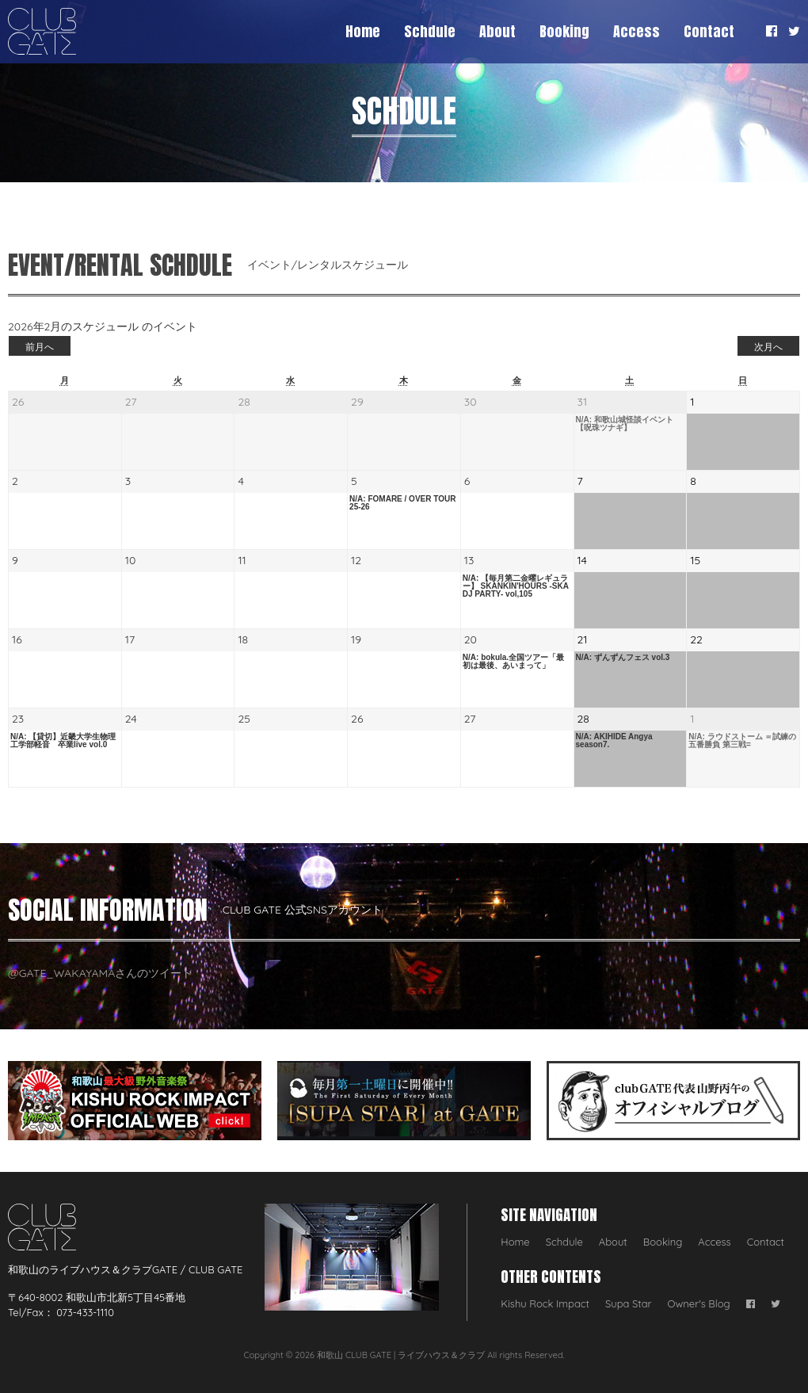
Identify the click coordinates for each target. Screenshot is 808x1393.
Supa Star (628, 1303)
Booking (564, 31)
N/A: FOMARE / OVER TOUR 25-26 (402, 503)
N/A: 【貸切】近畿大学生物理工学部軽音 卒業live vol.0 (63, 741)
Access (636, 31)
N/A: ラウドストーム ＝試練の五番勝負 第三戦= (742, 741)
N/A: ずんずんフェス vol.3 (623, 658)
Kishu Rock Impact (545, 1303)
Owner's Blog (699, 1303)
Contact (709, 31)
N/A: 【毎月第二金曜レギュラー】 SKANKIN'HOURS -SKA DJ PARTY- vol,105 (516, 586)
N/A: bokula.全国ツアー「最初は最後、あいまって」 (513, 662)
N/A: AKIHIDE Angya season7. (614, 741)
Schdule (429, 31)
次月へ (768, 347)
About (497, 31)
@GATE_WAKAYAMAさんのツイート (100, 973)
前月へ (39, 347)
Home (362, 31)
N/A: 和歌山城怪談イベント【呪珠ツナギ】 (624, 424)
